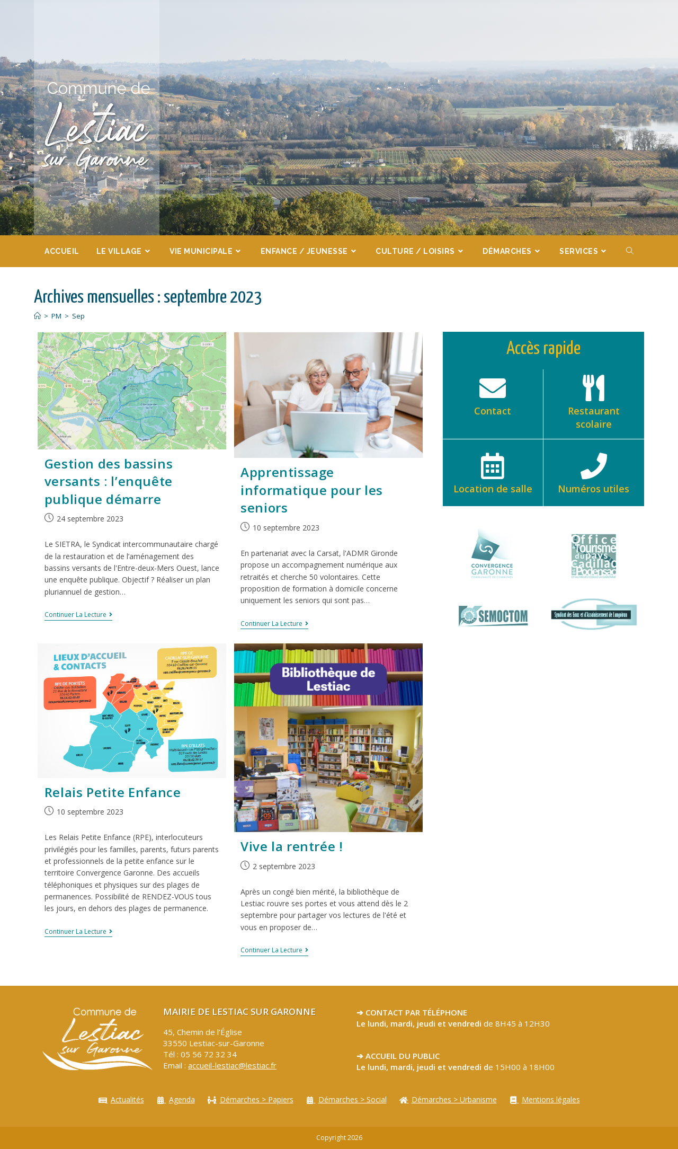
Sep (78, 316)
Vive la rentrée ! (291, 846)
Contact (492, 410)
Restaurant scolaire (594, 417)
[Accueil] (37, 316)
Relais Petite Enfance (112, 792)
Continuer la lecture (78, 615)
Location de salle (492, 488)
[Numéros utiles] (594, 466)
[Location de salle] (492, 466)
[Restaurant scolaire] (594, 388)
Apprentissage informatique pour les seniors (311, 489)
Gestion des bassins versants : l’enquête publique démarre (108, 481)
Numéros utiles (593, 488)
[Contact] (492, 388)
